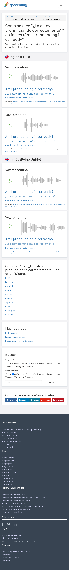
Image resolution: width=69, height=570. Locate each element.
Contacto (6, 560)
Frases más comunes (15, 337)
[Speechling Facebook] (4, 525)
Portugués (10, 310)
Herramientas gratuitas (25, 17)
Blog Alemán (8, 466)
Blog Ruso (6, 475)
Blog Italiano (8, 469)
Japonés (9, 302)
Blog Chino (7, 484)
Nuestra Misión (9, 432)
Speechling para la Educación (16, 551)
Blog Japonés (8, 481)
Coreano (9, 314)
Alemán (8, 294)
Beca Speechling (9, 435)
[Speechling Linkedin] (16, 525)
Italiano (8, 298)
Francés (9, 282)
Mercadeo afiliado (10, 557)
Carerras (6, 554)
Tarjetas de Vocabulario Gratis (16, 500)
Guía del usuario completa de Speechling (21, 429)
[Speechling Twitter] (10, 525)
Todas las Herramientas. (13, 512)
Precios (5, 444)
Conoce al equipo (10, 438)
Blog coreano (8, 478)
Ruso (7, 306)
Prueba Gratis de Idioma (13, 503)
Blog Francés (8, 460)
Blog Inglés (7, 463)
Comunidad (7, 447)
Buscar (51, 382)
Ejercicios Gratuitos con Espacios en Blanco (22, 506)
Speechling (11, 17)
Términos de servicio (11, 538)
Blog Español (8, 457)
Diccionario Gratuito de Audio (47, 17)
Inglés (8, 278)
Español (9, 286)
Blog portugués (9, 472)
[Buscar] (23, 382)
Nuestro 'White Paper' (12, 441)
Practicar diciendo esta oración (20, 98)
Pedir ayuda (11, 333)
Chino (8, 290)
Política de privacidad (12, 535)
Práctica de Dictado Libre (13, 494)
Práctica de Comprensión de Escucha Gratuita (23, 497)
